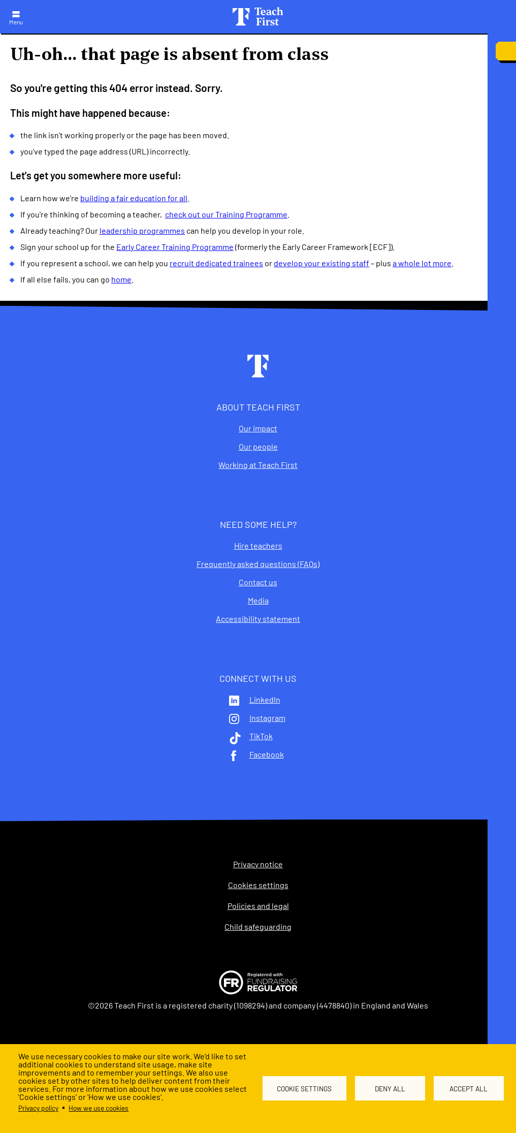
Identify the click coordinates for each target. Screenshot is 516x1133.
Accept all (468, 1088)
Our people (258, 447)
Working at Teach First (258, 465)
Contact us (258, 582)
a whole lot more (422, 263)
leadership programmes (142, 230)
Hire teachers (258, 546)
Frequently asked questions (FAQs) (258, 564)
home (121, 279)
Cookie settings (304, 1088)
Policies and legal (258, 906)
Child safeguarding (258, 927)
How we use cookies (98, 1108)
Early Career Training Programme (175, 246)
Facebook (266, 754)
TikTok (261, 736)
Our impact (258, 428)
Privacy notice (258, 864)
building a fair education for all (133, 198)
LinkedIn (264, 700)
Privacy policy (38, 1108)
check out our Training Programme (226, 214)
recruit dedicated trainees (216, 263)
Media (258, 600)
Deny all (390, 1088)
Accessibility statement (258, 619)
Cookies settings (258, 885)
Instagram (267, 718)
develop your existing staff (321, 263)
